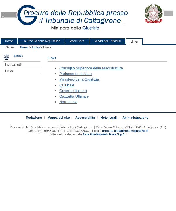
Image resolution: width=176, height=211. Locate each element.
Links (134, 41)
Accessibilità (85, 117)
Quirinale (66, 85)
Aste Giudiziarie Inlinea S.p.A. (104, 134)
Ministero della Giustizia (79, 79)
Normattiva (68, 102)
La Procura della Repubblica (41, 41)
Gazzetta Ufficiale (74, 96)
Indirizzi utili (13, 64)
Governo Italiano (73, 91)
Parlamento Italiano (75, 74)
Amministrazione (135, 117)
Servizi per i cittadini (107, 41)
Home (9, 41)
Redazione (34, 117)
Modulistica (77, 41)
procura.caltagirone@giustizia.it (125, 130)
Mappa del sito (59, 117)
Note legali (109, 117)
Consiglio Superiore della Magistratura (91, 68)
